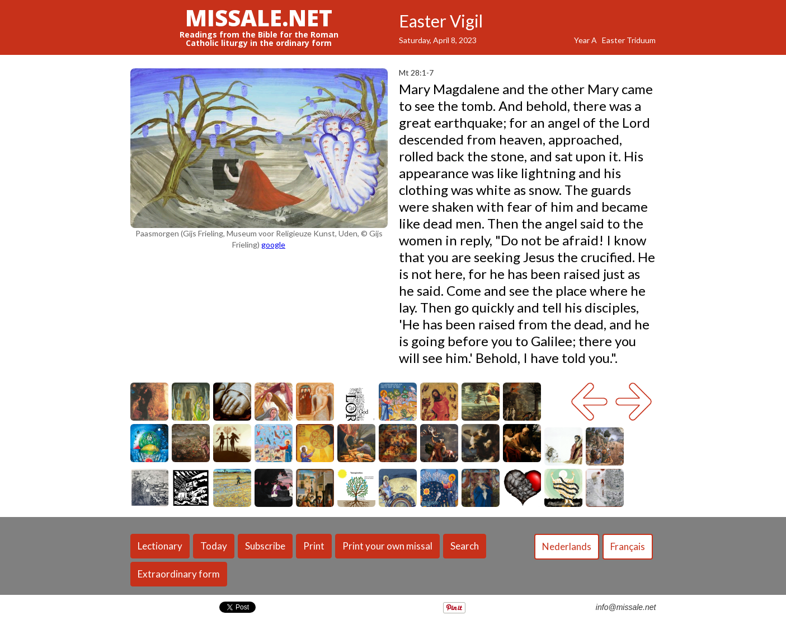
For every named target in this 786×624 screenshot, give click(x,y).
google (273, 244)
